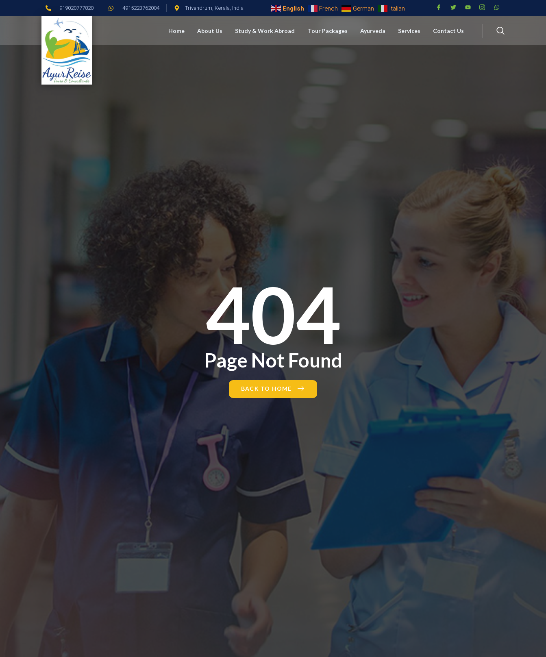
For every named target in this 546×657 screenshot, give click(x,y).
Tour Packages (329, 30)
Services (410, 30)
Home (180, 30)
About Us (212, 30)
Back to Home (273, 388)
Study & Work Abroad (267, 30)
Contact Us (448, 30)
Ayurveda (374, 30)
